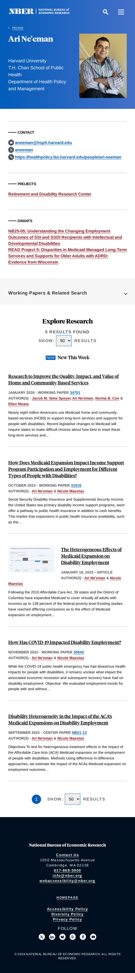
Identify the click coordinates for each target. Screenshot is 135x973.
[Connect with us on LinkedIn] (52, 937)
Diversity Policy (67, 914)
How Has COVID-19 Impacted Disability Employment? (64, 642)
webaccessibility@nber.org (67, 881)
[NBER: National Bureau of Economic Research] (43, 13)
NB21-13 (79, 732)
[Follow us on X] (42, 937)
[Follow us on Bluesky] (62, 937)
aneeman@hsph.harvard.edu (43, 142)
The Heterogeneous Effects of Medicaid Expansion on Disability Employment (91, 555)
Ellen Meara (18, 404)
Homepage (67, 897)
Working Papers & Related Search (47, 293)
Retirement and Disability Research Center (49, 194)
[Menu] (121, 12)
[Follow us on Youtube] (93, 937)
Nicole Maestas (70, 491)
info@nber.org (67, 875)
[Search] (105, 12)
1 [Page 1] (36, 799)
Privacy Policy (67, 919)
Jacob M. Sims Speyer (51, 398)
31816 (76, 485)
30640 (79, 652)
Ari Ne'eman (82, 398)
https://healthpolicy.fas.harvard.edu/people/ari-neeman (68, 157)
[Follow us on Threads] (73, 937)
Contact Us (67, 855)
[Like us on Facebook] (83, 937)
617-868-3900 (67, 870)
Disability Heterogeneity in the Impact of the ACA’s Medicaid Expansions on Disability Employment (60, 719)
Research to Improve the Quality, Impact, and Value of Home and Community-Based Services (63, 379)
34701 (75, 392)
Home (17, 28)
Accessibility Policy (67, 909)
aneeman (24, 150)
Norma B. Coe (107, 398)
